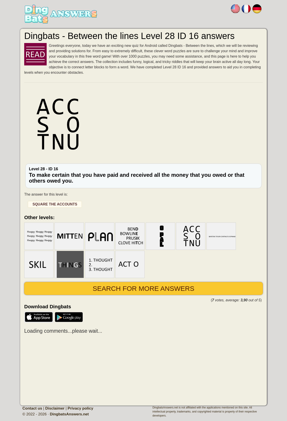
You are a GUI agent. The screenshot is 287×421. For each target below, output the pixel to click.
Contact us (32, 408)
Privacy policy (80, 408)
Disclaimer (55, 408)
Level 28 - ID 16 (143, 175)
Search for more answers (143, 288)
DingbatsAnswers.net (69, 414)
